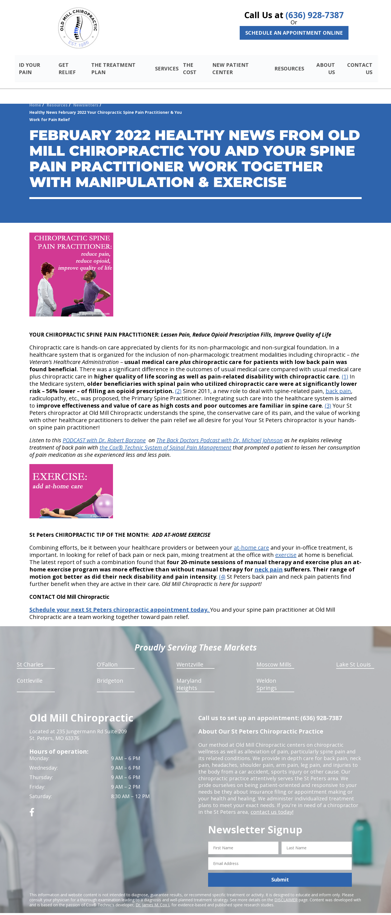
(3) (328, 399)
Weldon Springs (266, 677)
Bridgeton (110, 674)
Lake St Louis (353, 658)
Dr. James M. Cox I (152, 898)
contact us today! (271, 805)
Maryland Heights (188, 677)
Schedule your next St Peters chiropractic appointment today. (119, 603)
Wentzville (189, 658)
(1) (345, 370)
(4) (222, 570)
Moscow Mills (273, 658)
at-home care (251, 541)
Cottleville (30, 674)
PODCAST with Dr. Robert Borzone (104, 434)
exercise (285, 548)
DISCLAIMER (286, 893)
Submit (280, 873)
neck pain (269, 563)
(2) (178, 384)
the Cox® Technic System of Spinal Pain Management (165, 441)
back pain (338, 384)
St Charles (30, 658)
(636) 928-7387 (315, 15)
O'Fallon (107, 658)
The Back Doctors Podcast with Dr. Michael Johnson (219, 434)
